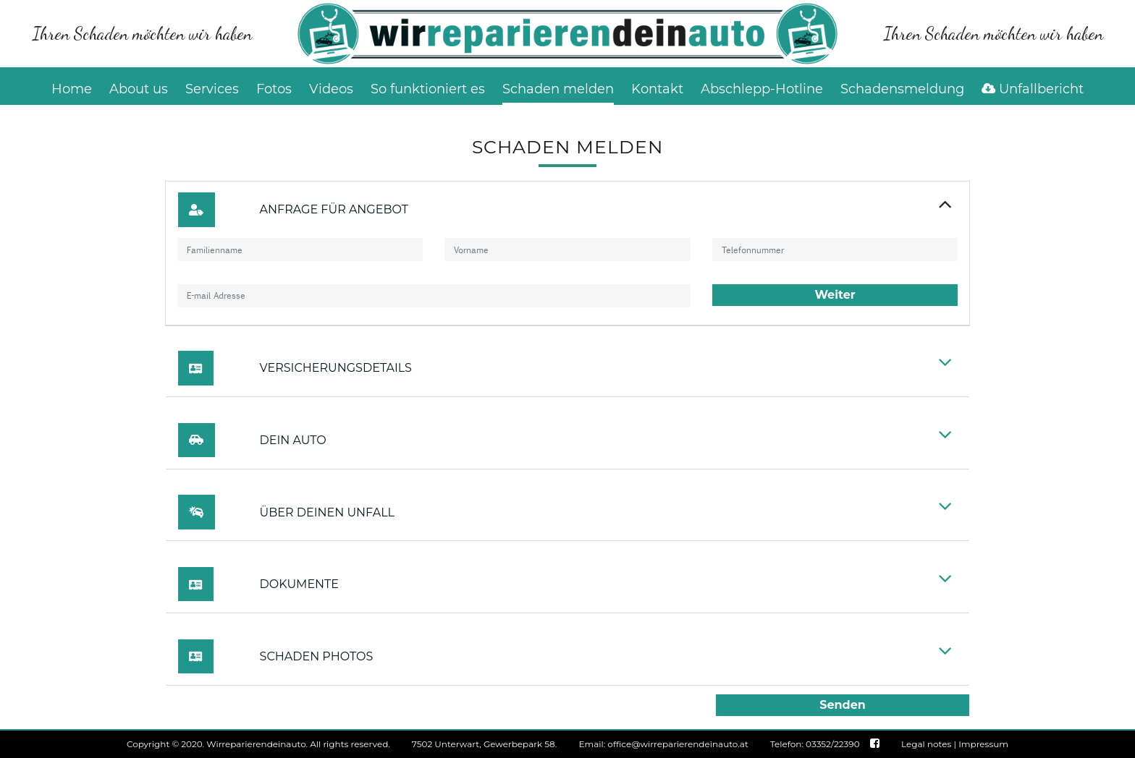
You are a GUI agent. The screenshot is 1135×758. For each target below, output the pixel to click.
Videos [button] (331, 89)
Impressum (983, 743)
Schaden (558, 89)
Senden (842, 705)
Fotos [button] (274, 89)
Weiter (834, 295)
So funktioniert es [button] (428, 89)
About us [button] (138, 89)
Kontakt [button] (657, 89)
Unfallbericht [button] (1033, 89)
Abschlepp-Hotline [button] (762, 89)
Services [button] (212, 89)
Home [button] (71, 89)
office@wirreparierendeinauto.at (677, 743)
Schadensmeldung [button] (902, 89)
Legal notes (926, 743)
